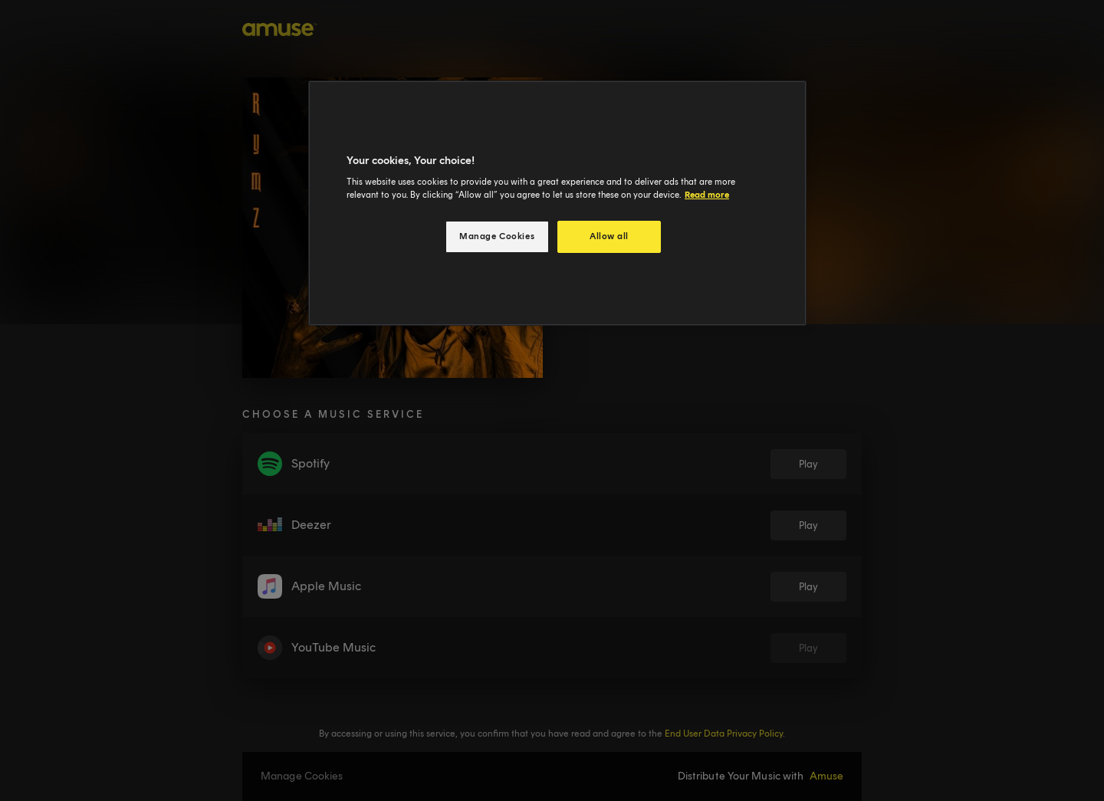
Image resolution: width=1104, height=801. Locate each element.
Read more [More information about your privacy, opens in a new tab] (707, 194)
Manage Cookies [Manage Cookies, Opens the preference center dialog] (496, 236)
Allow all (609, 236)
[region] (557, 203)
